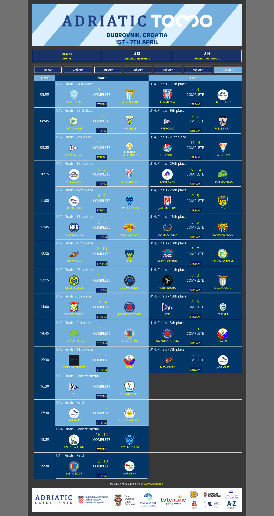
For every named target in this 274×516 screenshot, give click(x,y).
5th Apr (168, 69)
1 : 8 (102, 275)
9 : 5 (195, 195)
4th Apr (138, 69)
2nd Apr (78, 69)
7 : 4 (102, 142)
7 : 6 (102, 355)
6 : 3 (102, 169)
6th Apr (198, 69)
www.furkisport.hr (154, 483)
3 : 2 (102, 89)
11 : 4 (195, 142)
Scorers (145, 58)
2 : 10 (102, 248)
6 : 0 (195, 275)
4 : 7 (102, 195)
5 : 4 (102, 222)
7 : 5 (195, 116)
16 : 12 (101, 434)
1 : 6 (102, 116)
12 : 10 (102, 461)
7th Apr (228, 69)
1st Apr (47, 69)
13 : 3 (102, 408)
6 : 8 (195, 302)
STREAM (102, 104)
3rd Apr (108, 69)
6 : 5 (195, 328)
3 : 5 (195, 222)
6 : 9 (195, 355)
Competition (132, 58)
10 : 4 (102, 302)
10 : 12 (195, 169)
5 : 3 (195, 89)
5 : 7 (195, 248)
